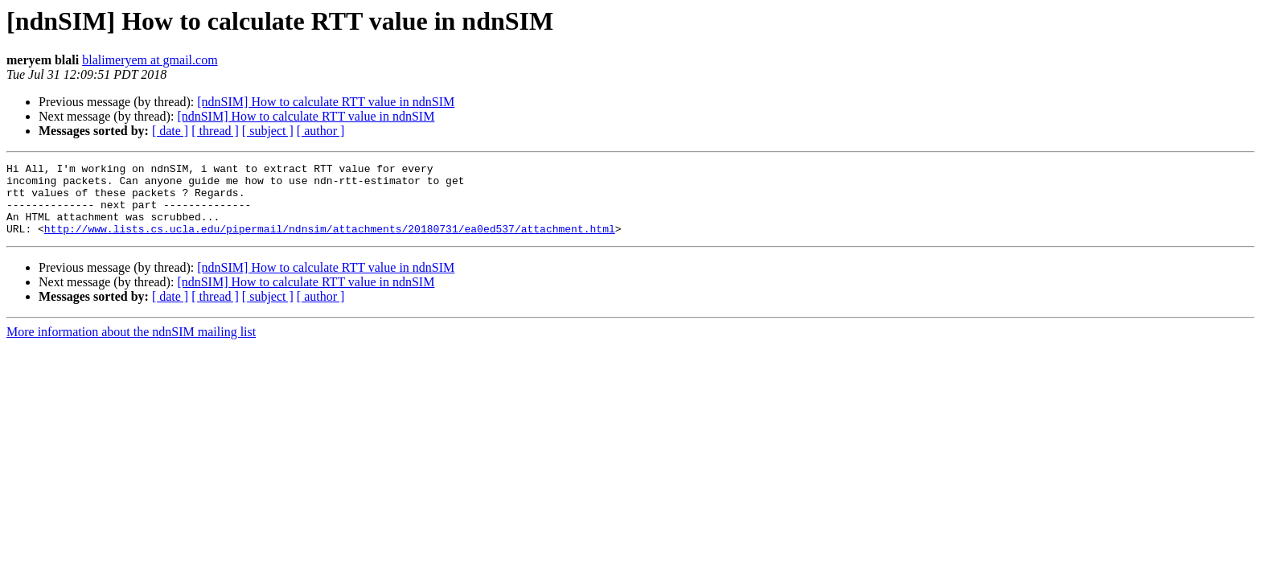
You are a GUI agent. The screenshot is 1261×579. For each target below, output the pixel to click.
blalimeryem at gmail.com (149, 60)
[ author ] (321, 131)
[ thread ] (215, 131)
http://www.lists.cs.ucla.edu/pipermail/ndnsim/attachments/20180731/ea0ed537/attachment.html (329, 243)
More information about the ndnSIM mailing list (131, 346)
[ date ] (170, 131)
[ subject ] (268, 131)
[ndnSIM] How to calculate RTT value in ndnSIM (325, 102)
